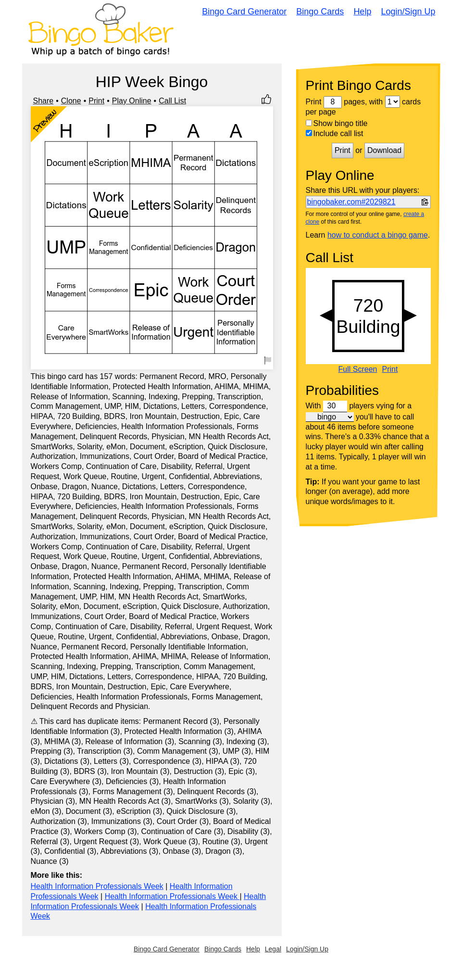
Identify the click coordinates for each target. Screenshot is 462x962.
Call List (172, 101)
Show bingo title (337, 123)
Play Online (131, 101)
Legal (273, 949)
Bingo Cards (320, 11)
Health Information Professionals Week (97, 886)
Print (96, 101)
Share (43, 101)
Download (384, 150)
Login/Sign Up (408, 11)
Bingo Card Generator (244, 11)
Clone (71, 101)
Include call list (334, 133)
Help (362, 11)
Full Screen (357, 369)
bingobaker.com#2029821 (351, 202)
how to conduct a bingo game (377, 235)
